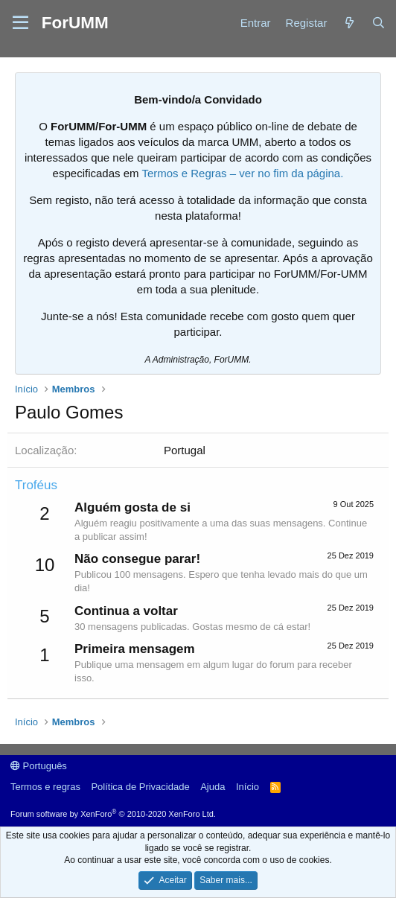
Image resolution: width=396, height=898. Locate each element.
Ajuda (212, 786)
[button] (20, 23)
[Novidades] (348, 22)
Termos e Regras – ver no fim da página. (242, 173)
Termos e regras (45, 786)
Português (38, 765)
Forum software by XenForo (113, 813)
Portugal (184, 450)
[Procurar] (378, 22)
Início (247, 786)
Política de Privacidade (140, 786)
